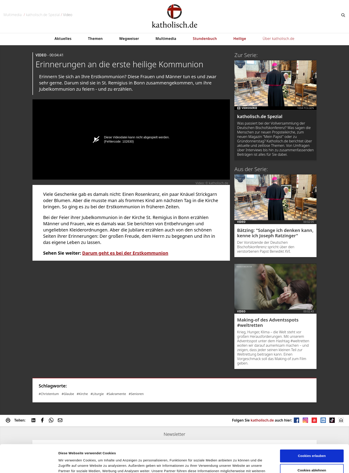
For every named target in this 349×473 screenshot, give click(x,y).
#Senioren (136, 394)
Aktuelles (63, 38)
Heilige (239, 38)
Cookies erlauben (312, 431)
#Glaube (68, 394)
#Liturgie (97, 394)
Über (278, 38)
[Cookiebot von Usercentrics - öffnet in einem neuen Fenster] (28, 464)
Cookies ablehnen (312, 446)
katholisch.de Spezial (43, 14)
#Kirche (82, 394)
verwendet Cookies (73, 464)
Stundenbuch (205, 38)
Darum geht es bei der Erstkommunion (125, 253)
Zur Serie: (246, 55)
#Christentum (49, 394)
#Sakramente (116, 394)
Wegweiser (129, 38)
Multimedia (13, 14)
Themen (95, 38)
